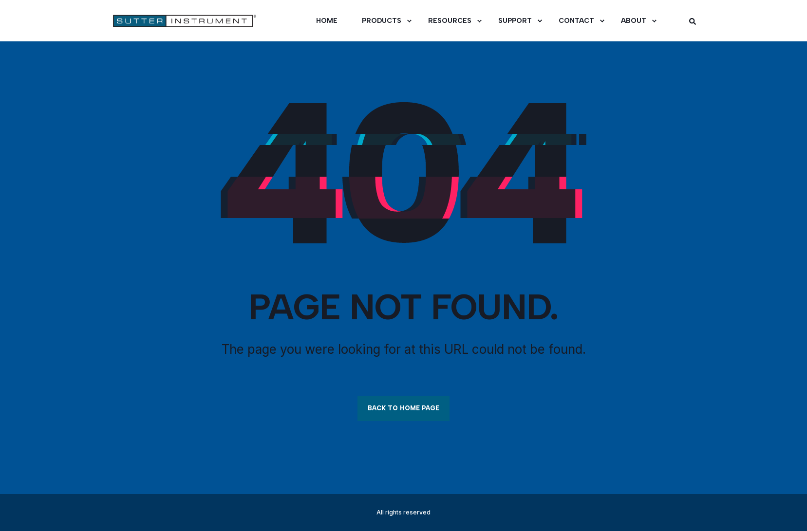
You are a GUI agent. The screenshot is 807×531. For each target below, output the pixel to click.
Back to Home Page (403, 408)
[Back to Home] (170, 21)
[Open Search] (692, 21)
